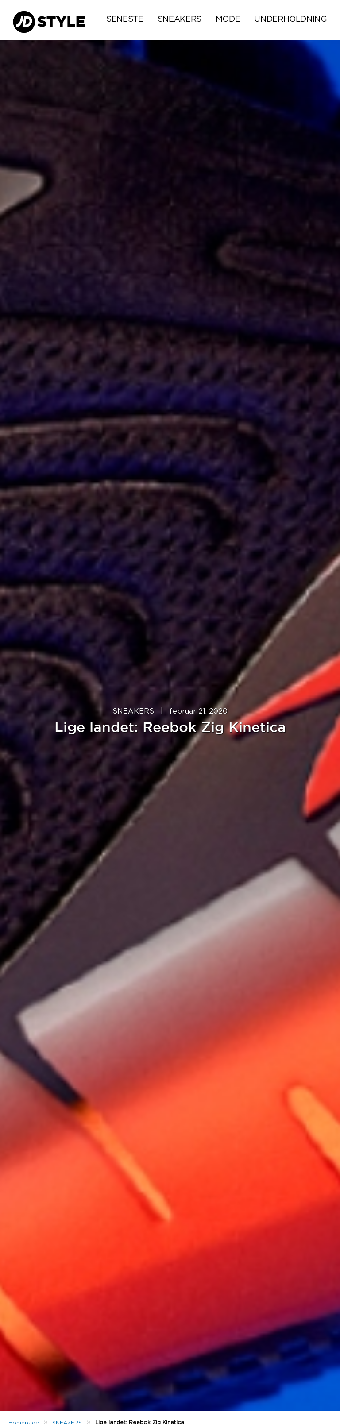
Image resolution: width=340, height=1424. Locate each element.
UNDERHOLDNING (290, 19)
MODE (228, 19)
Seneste (124, 19)
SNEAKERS (179, 19)
